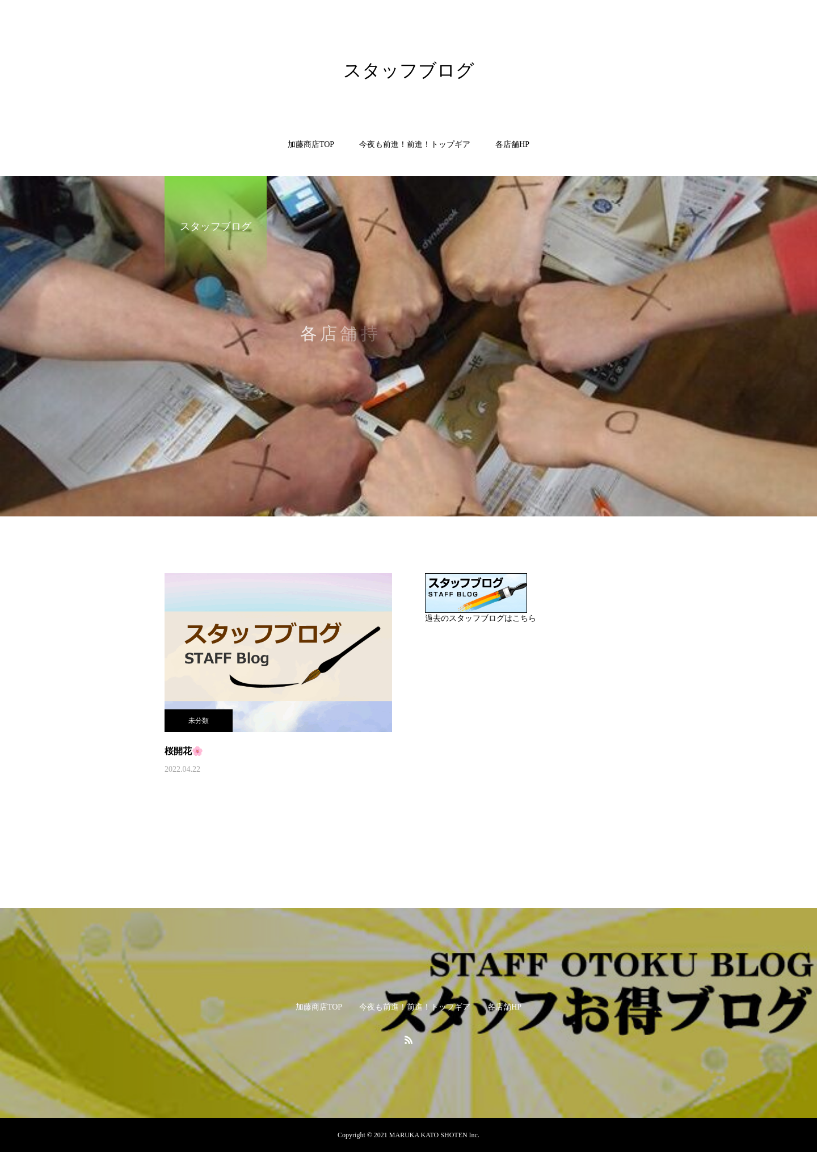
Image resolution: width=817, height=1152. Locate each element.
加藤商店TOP (311, 144)
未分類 (198, 721)
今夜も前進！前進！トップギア (414, 144)
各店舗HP (512, 144)
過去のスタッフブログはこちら (480, 618)
